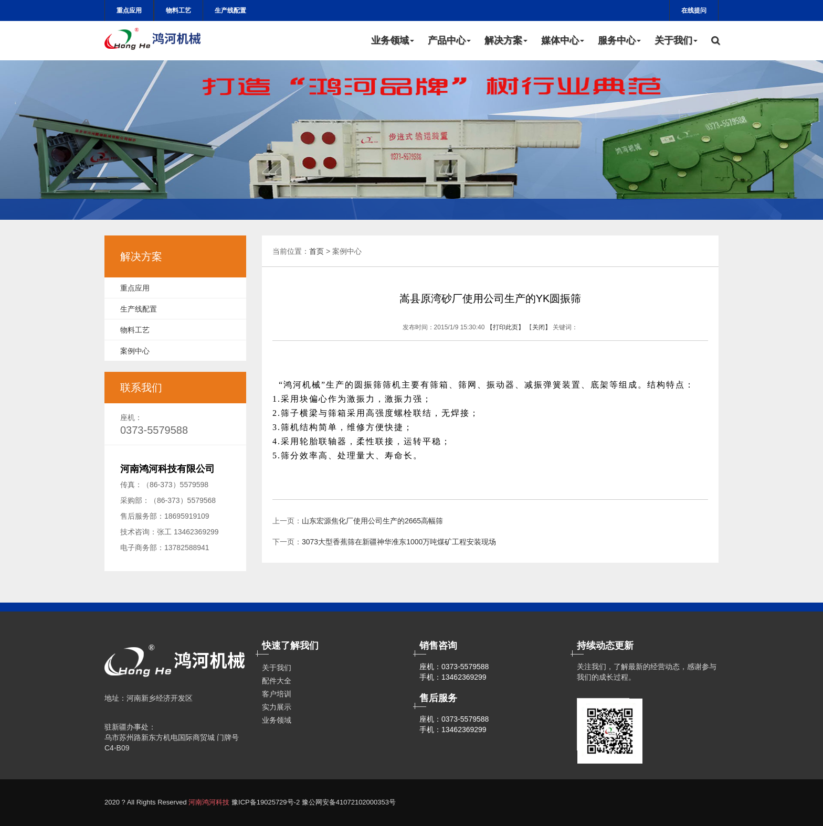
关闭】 (541, 327)
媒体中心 (562, 40)
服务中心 (619, 40)
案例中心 (135, 351)
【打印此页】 (505, 327)
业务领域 (392, 40)
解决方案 (505, 40)
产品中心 (449, 40)
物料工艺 (178, 10)
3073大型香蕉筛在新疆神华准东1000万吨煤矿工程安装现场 (399, 542)
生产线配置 (230, 10)
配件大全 (276, 681)
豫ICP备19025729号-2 (265, 802)
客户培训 (276, 694)
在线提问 (693, 10)
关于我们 (676, 40)
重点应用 (129, 10)
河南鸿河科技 (208, 802)
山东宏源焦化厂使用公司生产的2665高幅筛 (372, 521)
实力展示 (276, 707)
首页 (316, 251)
